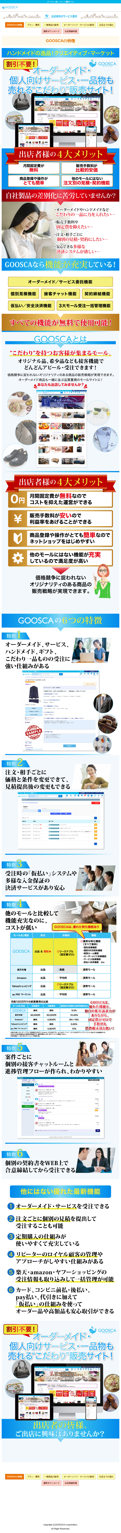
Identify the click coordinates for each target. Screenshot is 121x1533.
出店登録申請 (71, 31)
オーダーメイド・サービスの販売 (79, 25)
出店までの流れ (106, 25)
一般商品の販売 (51, 25)
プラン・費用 (33, 25)
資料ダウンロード (51, 31)
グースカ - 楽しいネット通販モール (60, 2)
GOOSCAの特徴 (14, 25)
